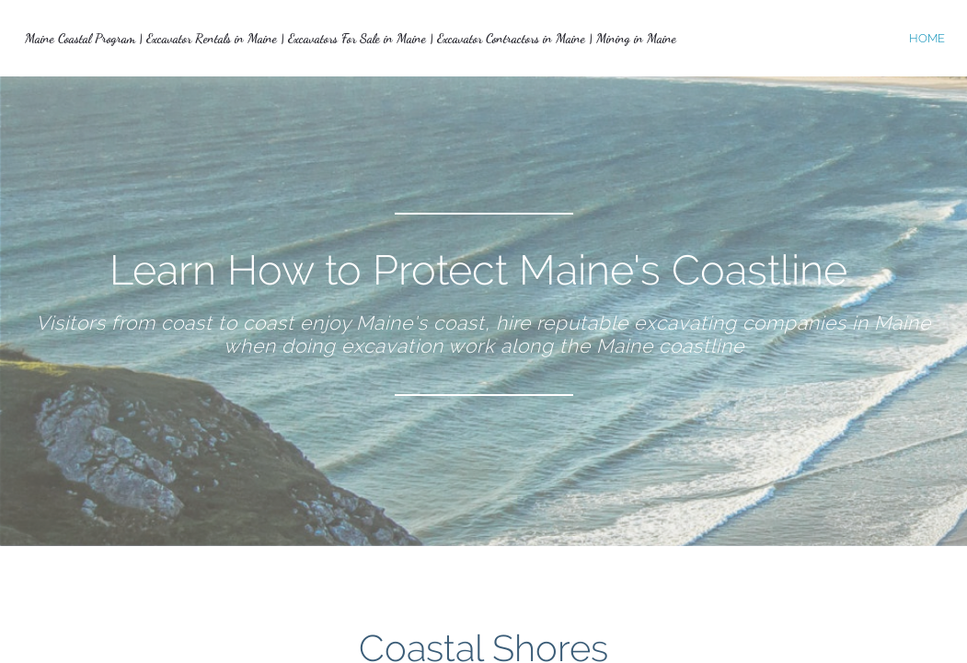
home (927, 38)
